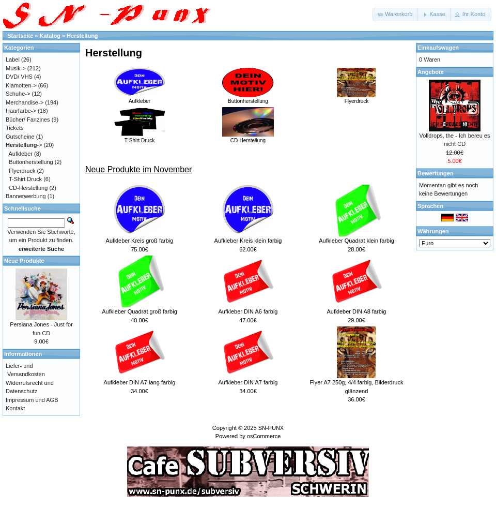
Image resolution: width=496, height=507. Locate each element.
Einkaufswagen (438, 47)
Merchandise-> (24, 102)
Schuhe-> (18, 94)
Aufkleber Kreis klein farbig (248, 240)
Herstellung (82, 36)
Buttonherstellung (248, 98)
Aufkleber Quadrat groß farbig (139, 311)
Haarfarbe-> (21, 111)
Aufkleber (139, 98)
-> (24, 145)
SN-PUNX (271, 428)
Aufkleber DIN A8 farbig (356, 311)
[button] (396, 14)
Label (13, 59)
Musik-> (16, 68)
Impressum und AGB (32, 400)
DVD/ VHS (19, 76)
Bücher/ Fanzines (28, 119)
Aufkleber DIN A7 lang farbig (140, 382)
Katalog (50, 36)
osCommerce (264, 436)
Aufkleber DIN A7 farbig (248, 382)
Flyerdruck (356, 98)
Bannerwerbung (26, 196)
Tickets (14, 128)
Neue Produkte (24, 261)
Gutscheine (20, 136)
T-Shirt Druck (139, 137)
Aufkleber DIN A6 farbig (248, 311)
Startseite (20, 36)
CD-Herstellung (248, 137)
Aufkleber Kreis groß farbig (140, 240)
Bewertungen (435, 173)
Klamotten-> (21, 85)
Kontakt (15, 408)
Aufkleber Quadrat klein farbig (356, 240)
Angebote (430, 72)
